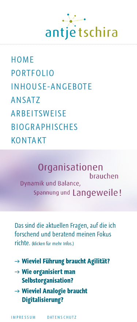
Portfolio (33, 73)
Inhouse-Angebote (51, 86)
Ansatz (26, 100)
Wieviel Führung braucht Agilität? (66, 261)
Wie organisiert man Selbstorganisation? (48, 276)
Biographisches (44, 127)
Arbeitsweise (39, 113)
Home (22, 59)
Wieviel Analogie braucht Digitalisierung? (54, 295)
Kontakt (29, 140)
